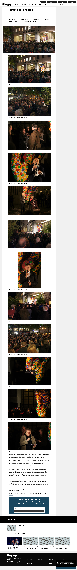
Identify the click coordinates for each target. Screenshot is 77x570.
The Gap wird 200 (43, 1)
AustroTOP (48, 1)
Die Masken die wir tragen (45, 548)
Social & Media (24, 4)
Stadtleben (39, 560)
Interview (50, 560)
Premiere (61, 558)
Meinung (50, 563)
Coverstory (51, 559)
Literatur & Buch (29, 563)
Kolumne (50, 562)
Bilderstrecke (51, 558)
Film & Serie (34, 4)
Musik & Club (17, 4)
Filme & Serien (29, 559)
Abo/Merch (74, 1)
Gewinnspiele (60, 1)
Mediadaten (9, 559)
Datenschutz (9, 558)
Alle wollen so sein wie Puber (30, 548)
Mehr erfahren (59, 564)
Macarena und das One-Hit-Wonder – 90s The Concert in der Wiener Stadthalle (14, 547)
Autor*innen (65, 1)
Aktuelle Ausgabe (54, 1)
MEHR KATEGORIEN (42, 4)
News (50, 564)
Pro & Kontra (62, 559)
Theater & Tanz (40, 562)
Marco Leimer (46, 12)
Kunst (30, 4)
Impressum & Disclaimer (17, 558)
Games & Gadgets (30, 560)
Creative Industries (30, 558)
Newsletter (69, 1)
